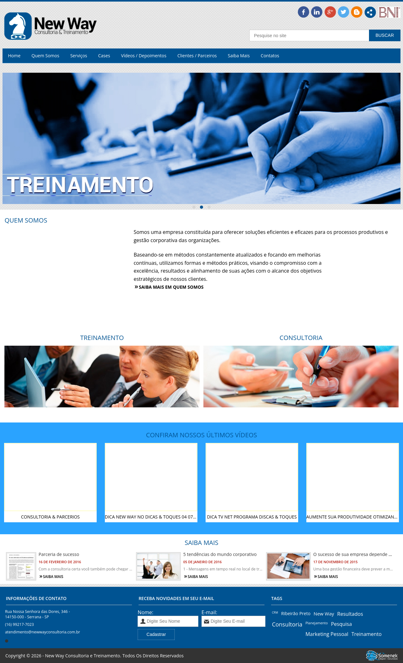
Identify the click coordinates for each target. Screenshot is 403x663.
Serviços (78, 56)
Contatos (270, 56)
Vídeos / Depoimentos (144, 56)
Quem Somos (45, 56)
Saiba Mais (239, 56)
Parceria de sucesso (59, 554)
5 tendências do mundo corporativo (220, 554)
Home (14, 56)
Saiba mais (53, 576)
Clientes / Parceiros (197, 56)
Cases (104, 56)
